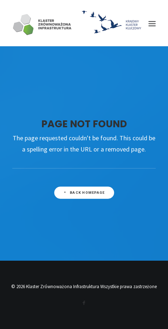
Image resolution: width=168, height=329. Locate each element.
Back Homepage (84, 193)
